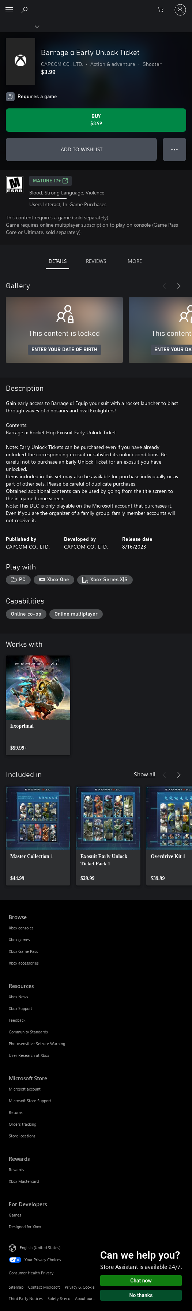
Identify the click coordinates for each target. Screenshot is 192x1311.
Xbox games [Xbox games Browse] (19, 939)
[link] (38, 705)
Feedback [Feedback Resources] (17, 1020)
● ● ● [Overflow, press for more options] (174, 149)
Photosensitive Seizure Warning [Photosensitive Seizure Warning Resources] (37, 1043)
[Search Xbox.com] (25, 9)
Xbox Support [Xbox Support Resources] (20, 1008)
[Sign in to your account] (180, 10)
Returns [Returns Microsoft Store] (16, 1112)
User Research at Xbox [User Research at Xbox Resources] (29, 1055)
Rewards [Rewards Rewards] (16, 1169)
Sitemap (16, 1287)
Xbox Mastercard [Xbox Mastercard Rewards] (24, 1181)
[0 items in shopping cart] (163, 10)
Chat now (141, 1281)
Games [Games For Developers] (15, 1214)
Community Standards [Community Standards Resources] (28, 1031)
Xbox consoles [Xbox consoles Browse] (21, 927)
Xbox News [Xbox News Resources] (18, 996)
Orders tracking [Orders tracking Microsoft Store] (22, 1124)
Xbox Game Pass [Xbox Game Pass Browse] (23, 951)
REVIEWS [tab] (96, 260)
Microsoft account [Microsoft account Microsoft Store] (25, 1089)
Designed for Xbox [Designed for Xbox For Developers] (25, 1226)
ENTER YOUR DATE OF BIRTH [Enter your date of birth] (64, 349)
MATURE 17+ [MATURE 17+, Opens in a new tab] (50, 181)
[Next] (179, 286)
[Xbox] (19, 26)
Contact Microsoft (44, 1287)
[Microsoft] (96, 5)
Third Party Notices (26, 1298)
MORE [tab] (135, 260)
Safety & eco (59, 1298)
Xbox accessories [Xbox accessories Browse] (24, 963)
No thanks (141, 1295)
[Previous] (164, 286)
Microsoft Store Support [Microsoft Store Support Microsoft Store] (30, 1100)
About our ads (87, 1298)
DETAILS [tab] (58, 260)
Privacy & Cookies (81, 1287)
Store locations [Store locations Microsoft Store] (22, 1135)
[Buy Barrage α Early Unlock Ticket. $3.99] (96, 120)
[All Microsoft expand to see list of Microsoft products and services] (9, 10)
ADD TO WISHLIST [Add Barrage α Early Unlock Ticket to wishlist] (81, 149)
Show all (144, 774)
